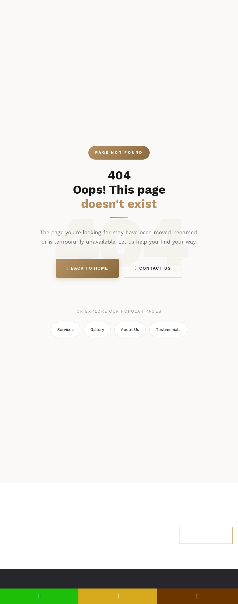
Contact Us (153, 268)
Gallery (97, 329)
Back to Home (87, 268)
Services (65, 329)
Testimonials (168, 329)
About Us (130, 329)
